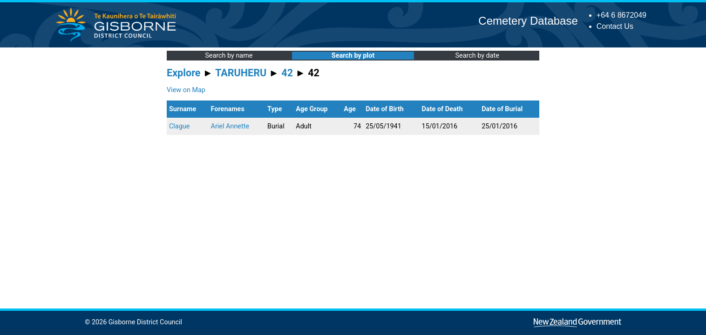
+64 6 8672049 (621, 15)
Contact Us (615, 26)
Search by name (228, 56)
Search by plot (353, 56)
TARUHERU (240, 73)
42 (287, 73)
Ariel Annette (230, 126)
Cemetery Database (527, 20)
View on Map (186, 90)
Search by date (477, 56)
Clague (179, 126)
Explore (184, 73)
